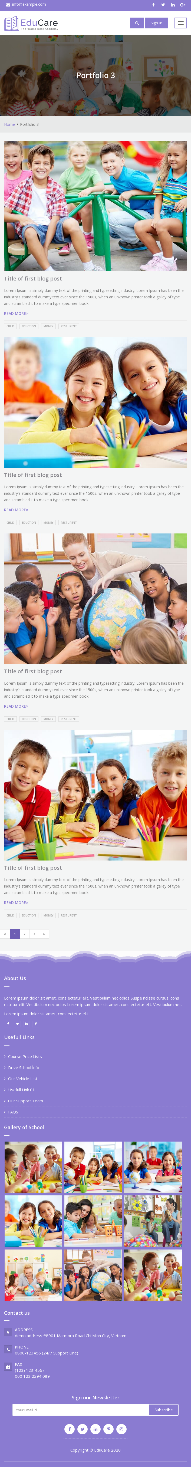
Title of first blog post (33, 278)
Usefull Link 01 (21, 1089)
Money (48, 326)
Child (10, 326)
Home (9, 124)
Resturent (69, 326)
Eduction (29, 326)
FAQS (13, 1112)
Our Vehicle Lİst (22, 1078)
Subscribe (163, 1409)
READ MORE (16, 313)
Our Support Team (25, 1100)
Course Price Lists (25, 1056)
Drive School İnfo (23, 1067)
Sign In (156, 22)
